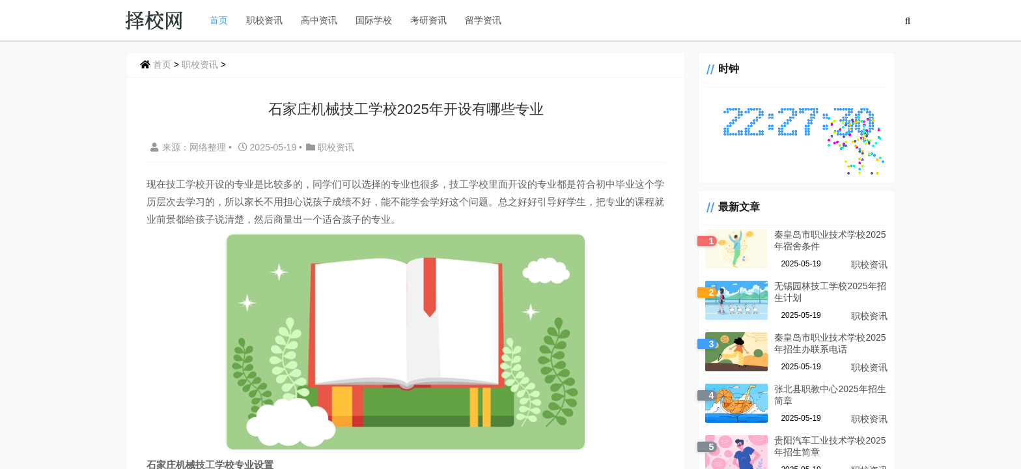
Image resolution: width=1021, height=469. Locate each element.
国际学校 (374, 20)
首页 (219, 20)
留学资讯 (483, 20)
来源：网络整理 (188, 147)
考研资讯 (428, 20)
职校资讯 (264, 20)
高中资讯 (319, 20)
